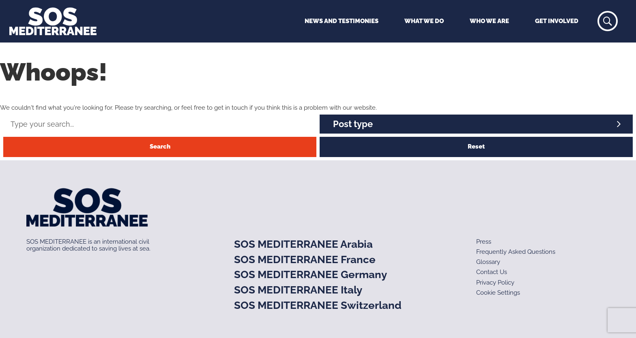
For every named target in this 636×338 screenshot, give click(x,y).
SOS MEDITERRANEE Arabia (303, 244)
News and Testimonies (341, 21)
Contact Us (491, 272)
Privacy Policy (495, 282)
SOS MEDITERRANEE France (305, 259)
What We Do (424, 21)
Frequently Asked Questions (515, 251)
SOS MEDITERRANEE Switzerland (318, 305)
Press (483, 241)
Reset (476, 146)
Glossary (488, 262)
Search (160, 146)
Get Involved (556, 21)
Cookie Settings (498, 292)
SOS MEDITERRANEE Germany (310, 274)
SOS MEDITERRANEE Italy (298, 290)
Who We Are (489, 21)
